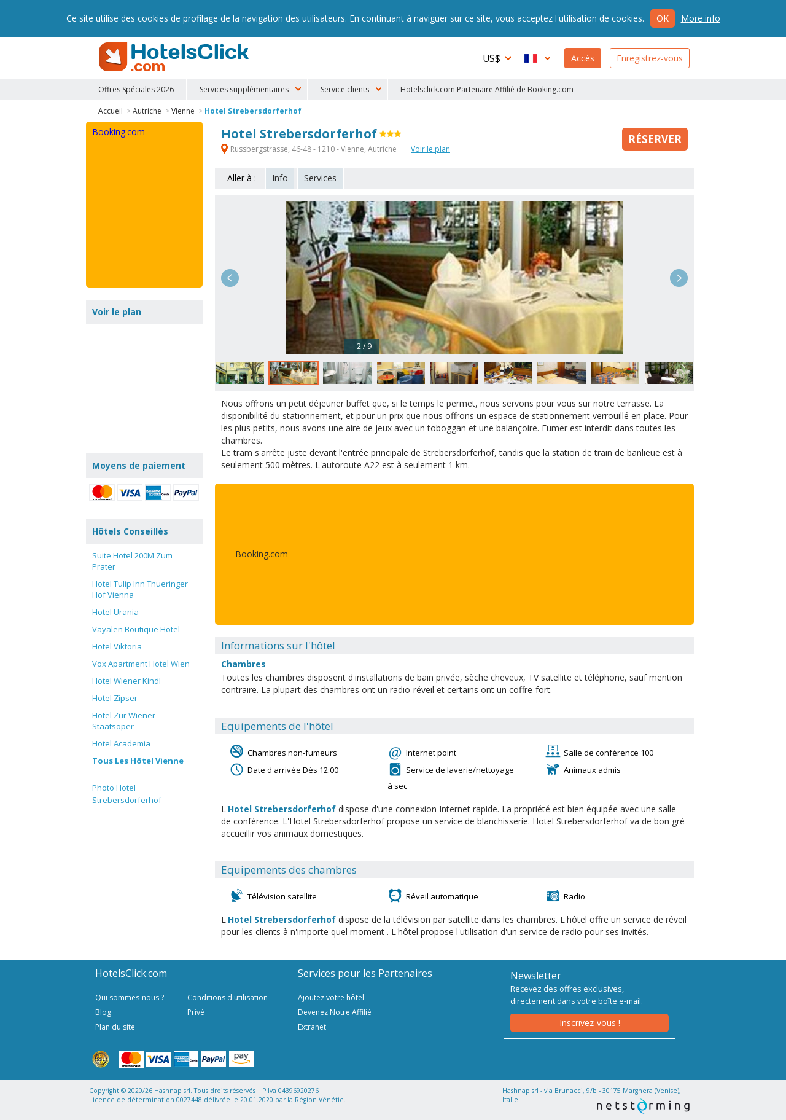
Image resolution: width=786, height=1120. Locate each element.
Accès (582, 58)
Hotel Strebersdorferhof (253, 111)
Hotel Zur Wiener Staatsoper (123, 721)
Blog (103, 1012)
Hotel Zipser (115, 697)
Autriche (147, 111)
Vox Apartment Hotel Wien (141, 663)
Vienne (183, 111)
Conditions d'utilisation (227, 997)
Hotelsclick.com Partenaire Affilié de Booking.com (487, 89)
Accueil (110, 111)
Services (320, 178)
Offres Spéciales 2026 (136, 89)
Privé (195, 1012)
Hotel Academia (121, 743)
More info (700, 18)
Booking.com (261, 554)
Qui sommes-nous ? (129, 997)
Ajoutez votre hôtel (331, 997)
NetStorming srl (643, 1106)
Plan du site (115, 1027)
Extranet (312, 1027)
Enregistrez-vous (650, 58)
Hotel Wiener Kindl (126, 680)
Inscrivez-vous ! (589, 1022)
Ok (662, 18)
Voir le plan (430, 149)
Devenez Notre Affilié (335, 1012)
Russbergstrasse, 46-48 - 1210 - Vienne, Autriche (310, 149)
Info (280, 178)
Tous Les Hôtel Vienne (138, 760)
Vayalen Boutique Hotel (136, 629)
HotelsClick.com (175, 57)
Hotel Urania (115, 611)
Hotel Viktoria (117, 646)
